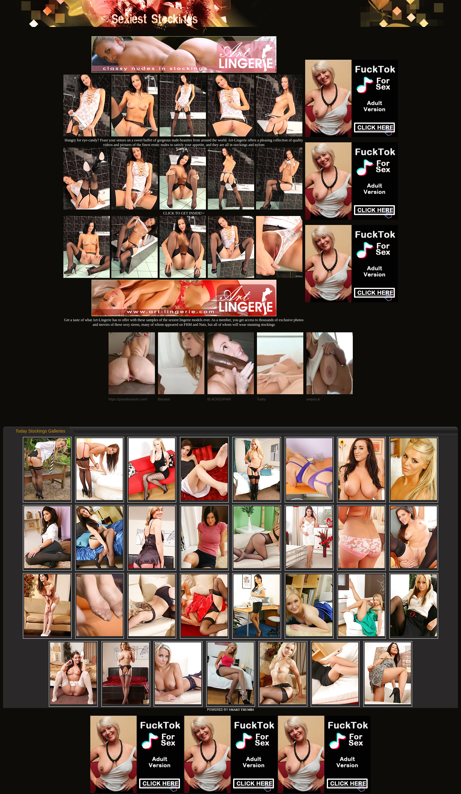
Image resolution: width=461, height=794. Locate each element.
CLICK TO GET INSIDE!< (184, 213)
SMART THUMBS (241, 709)
